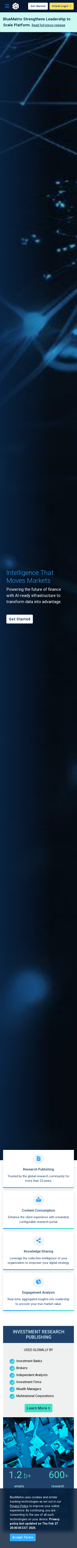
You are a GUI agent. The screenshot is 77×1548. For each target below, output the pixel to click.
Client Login (60, 6)
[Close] (23, 1537)
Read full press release (48, 25)
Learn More (38, 1408)
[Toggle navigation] (7, 6)
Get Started (38, 6)
